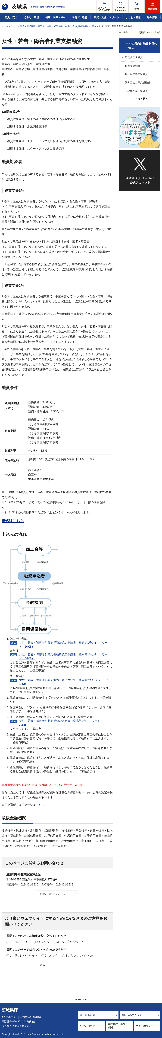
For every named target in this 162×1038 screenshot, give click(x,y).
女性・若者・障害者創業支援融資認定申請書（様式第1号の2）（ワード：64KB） (63, 656)
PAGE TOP (81, 999)
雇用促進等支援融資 (136, 74)
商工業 (41, 26)
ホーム (5, 26)
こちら (40, 804)
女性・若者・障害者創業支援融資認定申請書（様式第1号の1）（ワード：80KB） (63, 644)
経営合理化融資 (134, 57)
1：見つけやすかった (23, 955)
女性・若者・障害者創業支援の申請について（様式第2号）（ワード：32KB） (64, 682)
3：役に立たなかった (70, 941)
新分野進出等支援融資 (137, 82)
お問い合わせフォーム (52, 894)
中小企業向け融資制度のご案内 (80, 26)
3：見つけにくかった (79, 955)
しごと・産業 (17, 26)
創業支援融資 (132, 65)
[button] (120, 6)
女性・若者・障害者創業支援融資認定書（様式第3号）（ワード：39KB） (61, 722)
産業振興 (31, 26)
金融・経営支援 (55, 26)
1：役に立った (19, 941)
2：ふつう (42, 941)
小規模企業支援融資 (136, 91)
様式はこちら (13, 521)
